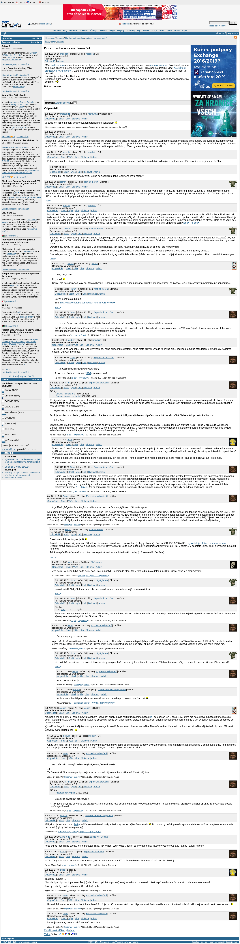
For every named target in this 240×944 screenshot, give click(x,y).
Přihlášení (221, 33)
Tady (76, 824)
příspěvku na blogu (11, 60)
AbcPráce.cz (45, 2)
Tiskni (47, 934)
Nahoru (71, 930)
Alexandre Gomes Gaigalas (22, 102)
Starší (31, 376)
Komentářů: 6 (22, 136)
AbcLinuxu (10, 456)
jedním (84, 335)
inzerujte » (36, 42)
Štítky (47, 42)
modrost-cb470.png (65, 793)
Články (93, 30)
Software (84, 30)
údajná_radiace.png (65, 393)
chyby (53, 42)
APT (19, 312)
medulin (64, 54)
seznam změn (26, 317)
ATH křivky (81, 487)
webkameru (57, 65)
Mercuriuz (65, 114)
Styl (4, 33)
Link (68, 118)
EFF (16, 193)
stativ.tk (104, 575)
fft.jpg (63, 609)
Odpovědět (50, 61)
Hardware (73, 30)
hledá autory (45, 24)
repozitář (14, 285)
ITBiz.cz (20, 2)
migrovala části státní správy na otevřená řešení (20, 171)
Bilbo (70, 439)
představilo (28, 251)
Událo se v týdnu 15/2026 (17, 467)
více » (7, 369)
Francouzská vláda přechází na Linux (21, 140)
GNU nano (32, 220)
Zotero (33, 53)
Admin (60, 61)
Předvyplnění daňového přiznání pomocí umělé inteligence (19, 240)
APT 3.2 (6, 305)
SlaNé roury (96, 562)
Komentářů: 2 (23, 372)
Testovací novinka (13, 477)
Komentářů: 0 (23, 64)
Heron (63, 182)
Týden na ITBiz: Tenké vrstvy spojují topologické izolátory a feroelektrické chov (22, 462)
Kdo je (154, 30)
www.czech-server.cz (28, 942)
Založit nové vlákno (54, 930)
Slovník (146, 30)
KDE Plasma (9, 412)
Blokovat (76, 118)
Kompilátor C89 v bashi (14, 95)
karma (86, 703)
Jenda (95, 263)
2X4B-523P (65, 837)
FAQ (65, 30)
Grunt (72, 312)
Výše (70, 157)
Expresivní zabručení (104, 312)
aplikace (11, 254)
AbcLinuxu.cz (7, 2)
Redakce (195, 942)
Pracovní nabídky (11, 42)
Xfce (5, 434)
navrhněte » (35, 379)
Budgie (6, 390)
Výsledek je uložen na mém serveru (207, 543)
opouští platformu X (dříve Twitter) (24, 197)
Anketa (5, 379)
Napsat (22, 376)
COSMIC (7, 401)
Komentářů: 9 (22, 177)
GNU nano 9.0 (9, 213)
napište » (36, 38)
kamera (60, 42)
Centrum (13, 376)
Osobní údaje (231, 942)
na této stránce (158, 65)
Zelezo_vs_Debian (98, 837)
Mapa (184, 30)
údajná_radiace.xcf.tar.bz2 (69, 396)
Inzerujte (126, 24)
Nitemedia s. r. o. (107, 942)
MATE (6, 423)
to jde (73, 335)
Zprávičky (7, 38)
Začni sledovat (62, 103)
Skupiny (120, 30)
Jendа (70, 263)
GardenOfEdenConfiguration (112, 689)
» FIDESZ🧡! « (8, 136)
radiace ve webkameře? (96, 38)
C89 (20, 107)
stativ (70, 562)
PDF (88, 373)
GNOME (7, 406)
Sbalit (61, 118)
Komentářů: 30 (9, 449)
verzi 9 (11, 57)
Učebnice (103, 30)
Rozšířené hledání (217, 26)
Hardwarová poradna (74, 38)
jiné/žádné (8, 440)
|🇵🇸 (3, 236)
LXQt (6, 418)
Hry (138, 30)
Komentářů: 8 (23, 270)
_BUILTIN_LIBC (19, 127)
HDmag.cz (31, 2)
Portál (169, 30)
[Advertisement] (80, 93)
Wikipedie (7, 55)
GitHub (17, 55)
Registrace (232, 33)
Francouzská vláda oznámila (15, 147)
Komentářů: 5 (23, 209)
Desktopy (130, 30)
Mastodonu (18, 86)
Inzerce (204, 942)
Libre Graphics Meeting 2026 (17, 68)
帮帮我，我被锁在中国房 (103, 703)
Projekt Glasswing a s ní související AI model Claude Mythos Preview (21, 331)
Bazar (162, 30)
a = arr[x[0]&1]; (76, 703)
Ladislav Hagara (9, 64)
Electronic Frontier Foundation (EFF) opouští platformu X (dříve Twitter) (21, 182)
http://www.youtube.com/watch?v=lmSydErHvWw (87, 302)
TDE (5, 429)
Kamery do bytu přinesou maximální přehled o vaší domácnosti (22, 473)
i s (79, 335)
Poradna (57, 30)
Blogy (112, 30)
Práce (176, 30)
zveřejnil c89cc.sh (18, 104)
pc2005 (76, 689)
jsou (185, 222)
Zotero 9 (6, 46)
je (151, 717)
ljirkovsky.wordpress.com (89, 575)
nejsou (194, 222)
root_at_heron (91, 182)
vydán (5, 222)
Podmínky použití (216, 942)
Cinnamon (8, 395)
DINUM (5, 161)
